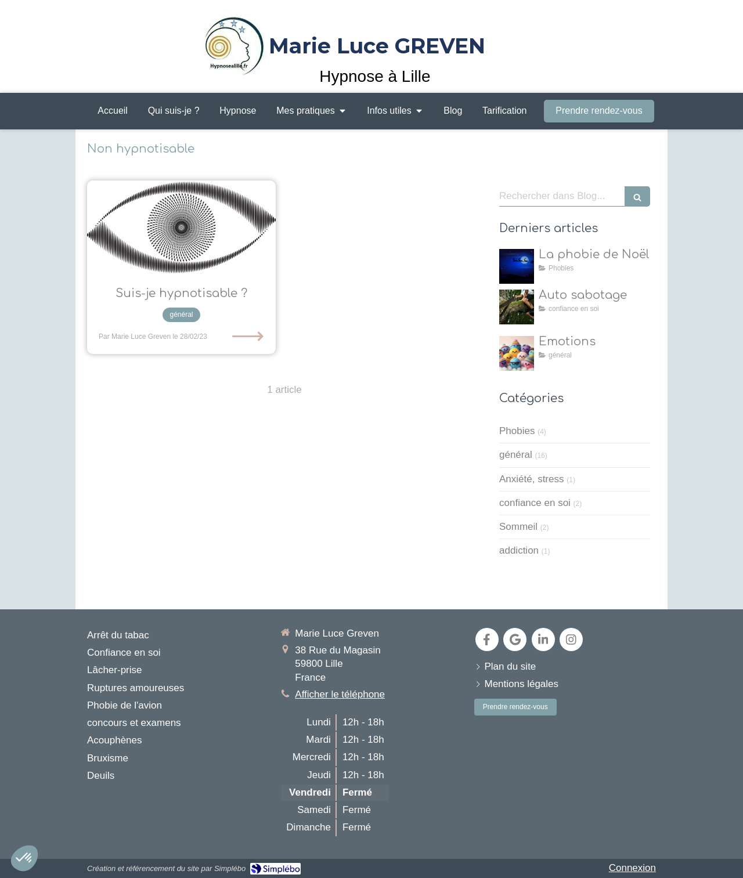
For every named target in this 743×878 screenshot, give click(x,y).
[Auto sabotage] (516, 307)
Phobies (517, 430)
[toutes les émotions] (516, 353)
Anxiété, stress (531, 479)
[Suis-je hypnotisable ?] (181, 227)
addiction (519, 550)
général (515, 454)
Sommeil (518, 526)
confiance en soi (535, 502)
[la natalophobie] (516, 266)
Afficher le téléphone (340, 694)
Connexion (632, 867)
